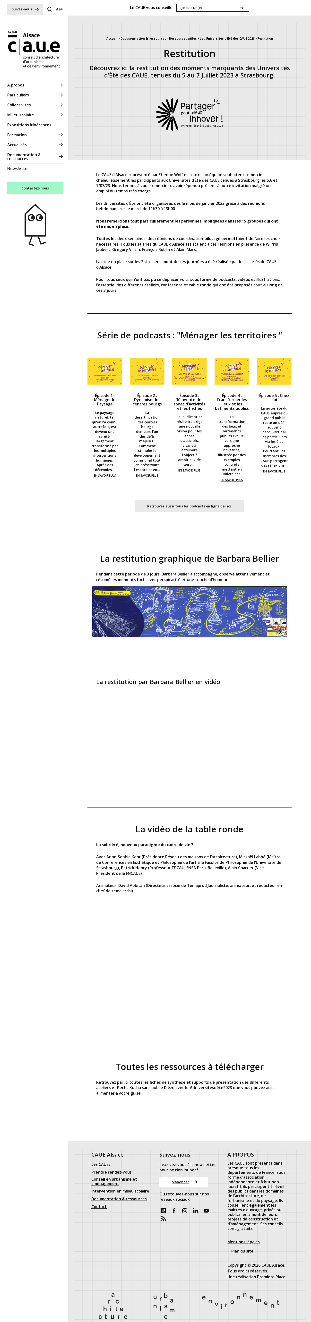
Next (279, 632)
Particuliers (18, 95)
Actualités (17, 144)
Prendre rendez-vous (111, 1160)
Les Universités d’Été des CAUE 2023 (227, 38)
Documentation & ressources (24, 156)
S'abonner (185, 1169)
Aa (59, 9)
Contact (99, 1194)
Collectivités (19, 105)
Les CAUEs (100, 1152)
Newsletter (18, 168)
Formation (17, 134)
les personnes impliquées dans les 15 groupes (219, 221)
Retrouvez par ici (112, 1082)
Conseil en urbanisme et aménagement (114, 1169)
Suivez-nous (25, 9)
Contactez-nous (35, 188)
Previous (99, 632)
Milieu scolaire (20, 115)
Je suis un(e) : (192, 7)
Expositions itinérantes (29, 125)
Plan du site (242, 1239)
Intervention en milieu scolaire (120, 1179)
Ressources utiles (183, 38)
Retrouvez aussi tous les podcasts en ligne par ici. (189, 506)
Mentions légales (243, 1229)
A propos (15, 85)
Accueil (112, 38)
